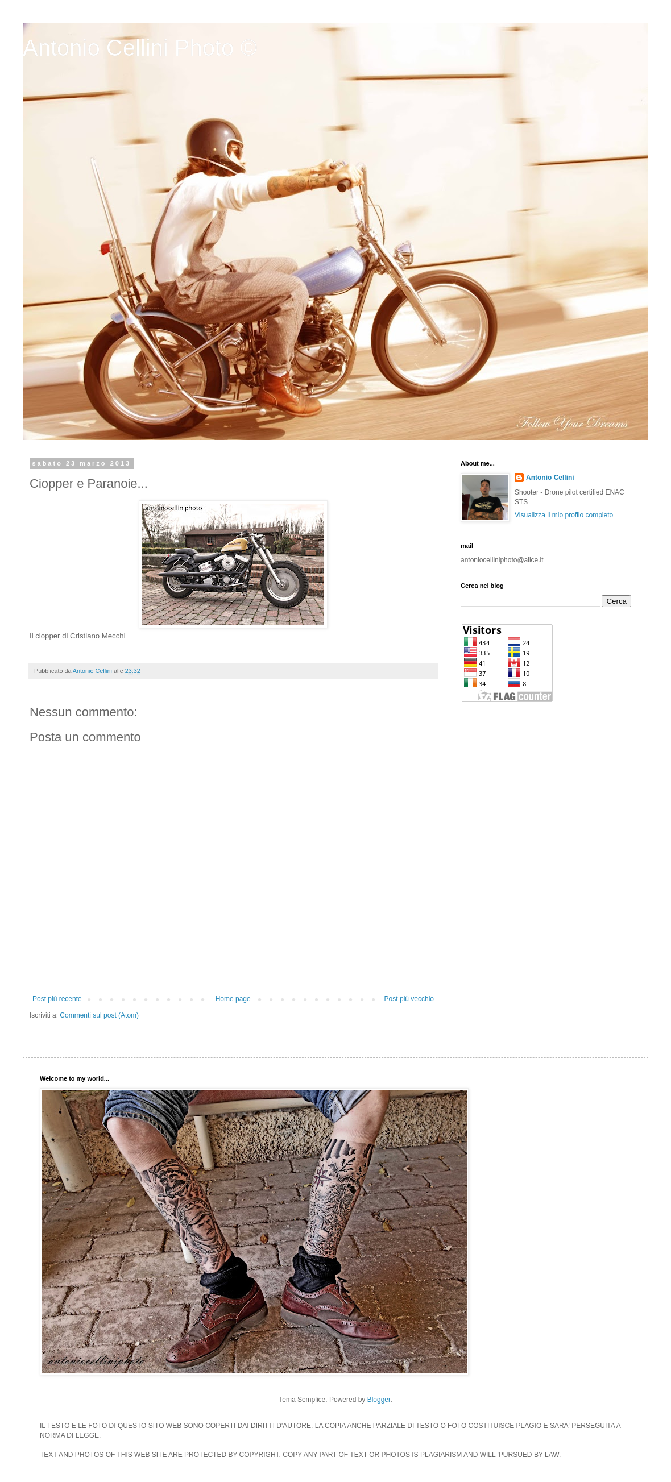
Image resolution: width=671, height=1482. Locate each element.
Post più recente (57, 999)
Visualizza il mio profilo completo (564, 515)
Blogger (379, 1400)
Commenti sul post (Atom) (99, 1015)
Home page (233, 999)
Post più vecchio (409, 999)
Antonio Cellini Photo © (140, 47)
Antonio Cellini (550, 477)
